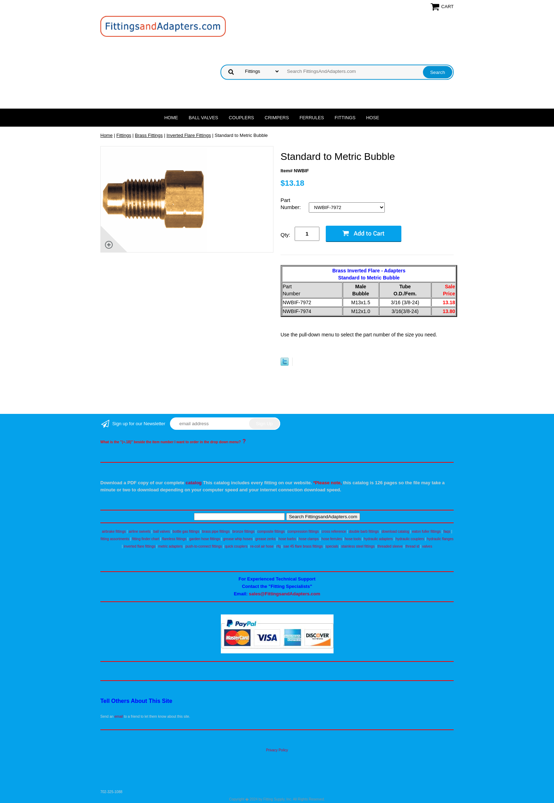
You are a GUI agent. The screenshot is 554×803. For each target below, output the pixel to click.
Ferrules (312, 117)
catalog (193, 482)
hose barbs (287, 539)
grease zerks (265, 539)
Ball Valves (203, 117)
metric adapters (170, 546)
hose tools (353, 539)
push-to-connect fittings (203, 546)
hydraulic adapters (378, 539)
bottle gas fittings (186, 531)
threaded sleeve (389, 546)
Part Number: (291, 203)
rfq (278, 546)
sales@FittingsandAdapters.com (284, 593)
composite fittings (270, 531)
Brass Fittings (149, 135)
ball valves (161, 531)
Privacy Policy (277, 750)
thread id (412, 546)
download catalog (395, 531)
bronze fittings (243, 531)
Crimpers (277, 117)
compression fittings (303, 531)
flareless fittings (174, 539)
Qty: (285, 235)
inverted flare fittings (139, 546)
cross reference (334, 531)
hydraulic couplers (410, 539)
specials (331, 546)
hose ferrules (332, 539)
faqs (447, 531)
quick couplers (236, 546)
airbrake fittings (114, 531)
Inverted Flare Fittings (188, 135)
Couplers (241, 117)
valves (427, 546)
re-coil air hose (262, 546)
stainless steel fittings (358, 546)
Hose (372, 117)
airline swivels (140, 531)
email (118, 716)
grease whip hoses (237, 539)
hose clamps (309, 539)
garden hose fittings (204, 539)
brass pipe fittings (216, 531)
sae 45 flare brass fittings (303, 546)
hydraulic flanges (440, 539)
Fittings (345, 117)
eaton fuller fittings (426, 531)
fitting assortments (115, 539)
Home (171, 117)
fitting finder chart (145, 539)
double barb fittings (364, 531)
